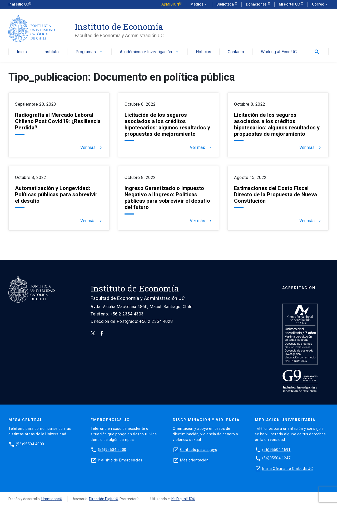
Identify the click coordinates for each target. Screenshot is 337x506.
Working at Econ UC (279, 52)
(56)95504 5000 (112, 449)
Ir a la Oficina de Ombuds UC (287, 468)
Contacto (236, 52)
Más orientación (194, 460)
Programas (89, 52)
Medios (199, 4)
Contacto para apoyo (198, 449)
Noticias (203, 52)
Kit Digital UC (181, 499)
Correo (320, 4)
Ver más (91, 147)
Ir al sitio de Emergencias (120, 460)
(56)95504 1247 (276, 458)
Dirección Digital (102, 499)
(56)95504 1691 (276, 449)
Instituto (51, 52)
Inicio (22, 52)
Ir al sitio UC (18, 4)
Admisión (170, 4)
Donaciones (256, 4)
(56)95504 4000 (30, 444)
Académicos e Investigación (149, 52)
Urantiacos (50, 499)
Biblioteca (225, 4)
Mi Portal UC (290, 4)
